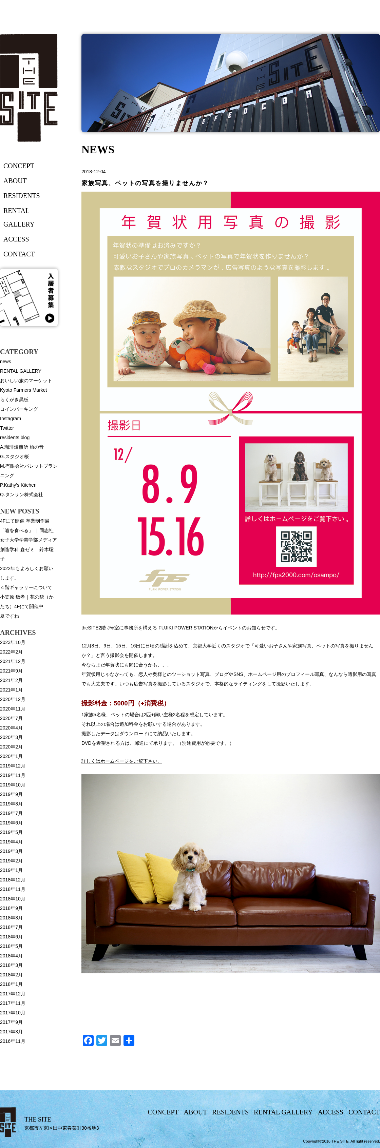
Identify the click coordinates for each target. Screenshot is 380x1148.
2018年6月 (11, 936)
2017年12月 (12, 993)
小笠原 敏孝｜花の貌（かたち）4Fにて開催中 (27, 601)
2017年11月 (12, 1003)
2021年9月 (11, 671)
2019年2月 (11, 860)
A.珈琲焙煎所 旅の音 (22, 447)
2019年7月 (11, 813)
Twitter (7, 428)
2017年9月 (11, 1022)
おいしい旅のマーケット (26, 380)
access (16, 239)
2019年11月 (12, 775)
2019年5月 (11, 832)
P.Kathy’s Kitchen (18, 485)
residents (21, 195)
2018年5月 (11, 946)
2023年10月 (12, 642)
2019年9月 (11, 794)
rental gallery (19, 217)
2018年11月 (12, 889)
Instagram (10, 418)
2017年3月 (11, 1031)
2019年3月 (11, 851)
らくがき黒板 (14, 399)
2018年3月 (11, 965)
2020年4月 (11, 728)
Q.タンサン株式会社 (21, 494)
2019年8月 (11, 803)
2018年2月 (11, 974)
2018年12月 (12, 879)
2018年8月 (11, 917)
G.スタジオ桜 (14, 456)
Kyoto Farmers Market (23, 390)
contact (19, 254)
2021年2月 (11, 680)
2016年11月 (12, 1041)
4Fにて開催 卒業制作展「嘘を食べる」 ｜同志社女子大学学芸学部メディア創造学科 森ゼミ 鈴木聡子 (28, 540)
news (5, 361)
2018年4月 (11, 955)
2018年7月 (11, 927)
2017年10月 (12, 1012)
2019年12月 (12, 765)
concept (18, 166)
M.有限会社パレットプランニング (29, 470)
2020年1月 (11, 756)
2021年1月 (11, 690)
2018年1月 (11, 984)
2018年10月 (12, 898)
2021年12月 (12, 661)
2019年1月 (11, 870)
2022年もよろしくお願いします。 (26, 573)
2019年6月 (11, 822)
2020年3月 (11, 737)
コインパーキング (19, 409)
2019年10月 (12, 784)
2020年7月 (11, 718)
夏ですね (9, 616)
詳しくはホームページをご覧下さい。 (121, 761)
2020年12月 (12, 699)
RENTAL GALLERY (20, 371)
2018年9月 (11, 908)
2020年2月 (11, 747)
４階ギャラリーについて (26, 587)
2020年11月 (12, 709)
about (15, 180)
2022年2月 (11, 652)
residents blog (15, 437)
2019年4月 (11, 841)
